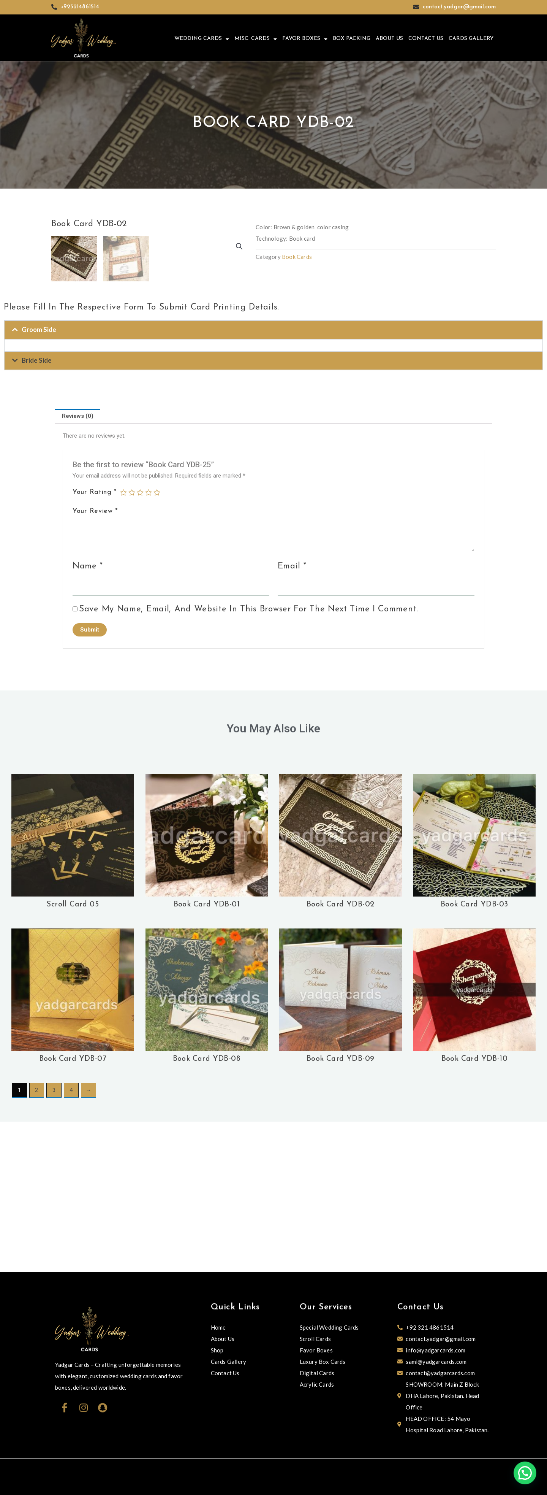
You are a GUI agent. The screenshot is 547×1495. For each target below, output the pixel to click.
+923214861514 (80, 7)
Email (292, 717)
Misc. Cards (255, 39)
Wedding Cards (201, 39)
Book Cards (297, 256)
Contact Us (425, 38)
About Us (389, 38)
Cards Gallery (471, 38)
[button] (239, 246)
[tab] (77, 566)
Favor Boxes (304, 39)
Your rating (95, 642)
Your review (95, 661)
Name (88, 717)
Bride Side (37, 511)
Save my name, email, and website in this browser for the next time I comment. (248, 759)
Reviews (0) (77, 566)
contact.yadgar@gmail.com (459, 7)
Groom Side (39, 480)
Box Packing (351, 38)
